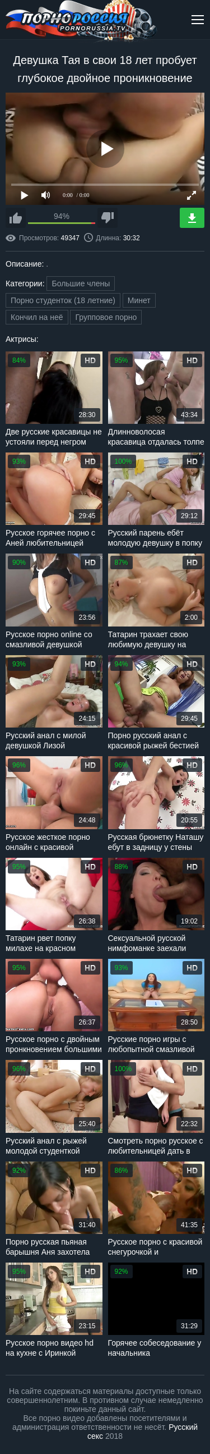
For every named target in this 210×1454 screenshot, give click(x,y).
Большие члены (81, 283)
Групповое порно (106, 317)
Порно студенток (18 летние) (63, 300)
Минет (139, 300)
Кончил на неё (37, 317)
